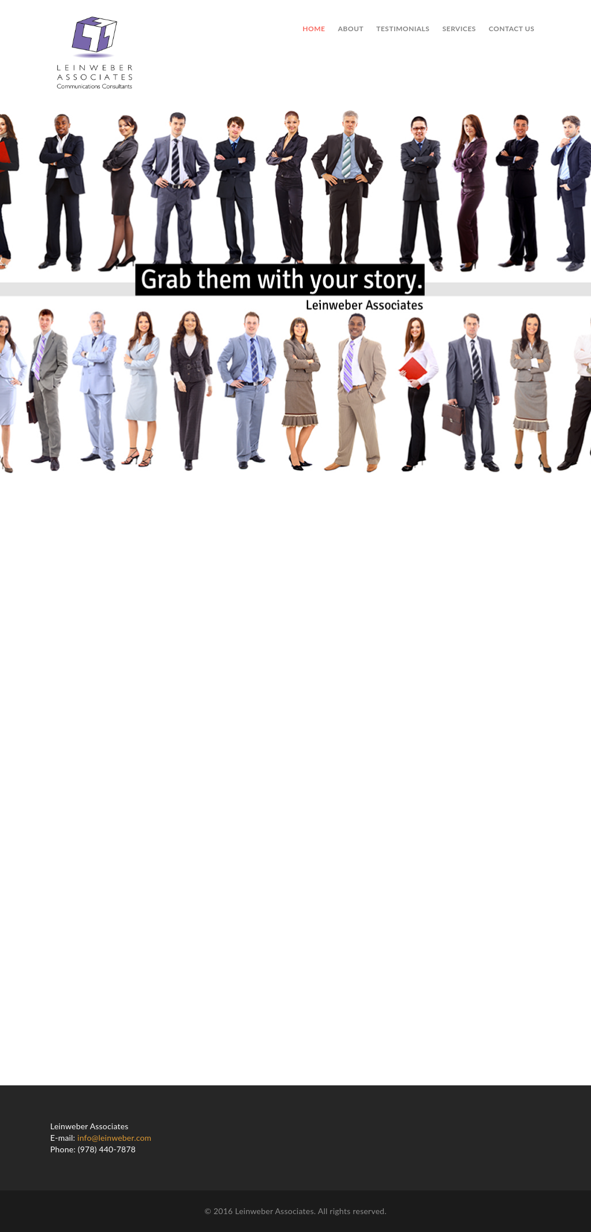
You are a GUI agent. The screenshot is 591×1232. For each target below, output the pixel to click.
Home (313, 28)
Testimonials (402, 28)
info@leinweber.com (114, 1138)
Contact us (511, 28)
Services (459, 28)
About (351, 28)
